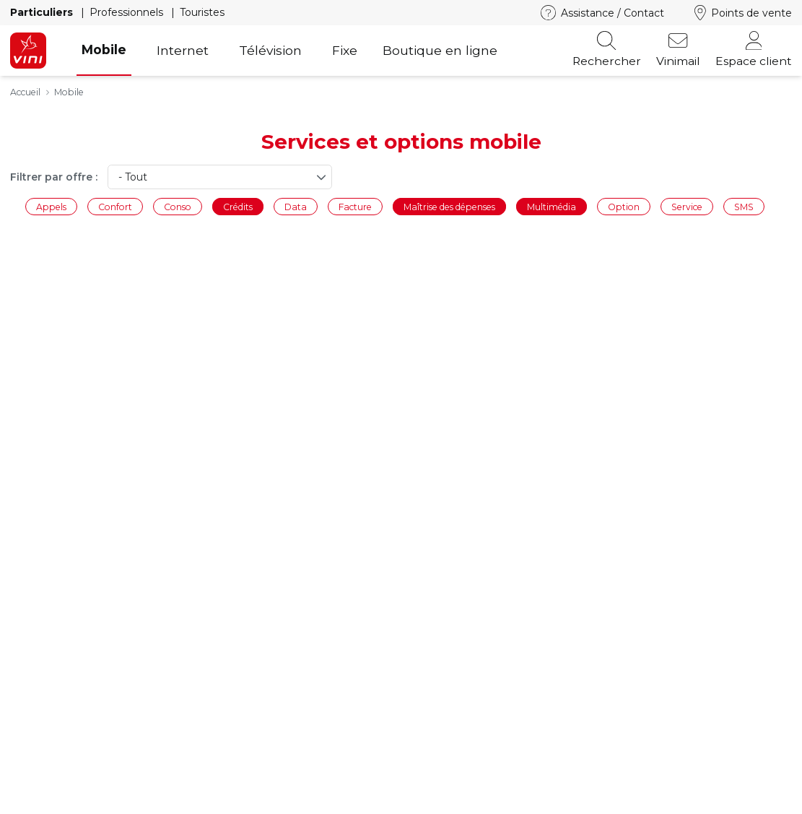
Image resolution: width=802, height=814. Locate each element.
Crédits (238, 206)
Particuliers (43, 12)
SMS (744, 206)
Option (624, 206)
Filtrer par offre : (53, 176)
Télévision (270, 50)
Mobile (104, 49)
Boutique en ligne (440, 50)
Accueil (25, 92)
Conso (177, 206)
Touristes (202, 12)
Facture (355, 206)
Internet (183, 50)
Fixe (344, 50)
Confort (115, 206)
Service (686, 206)
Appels (51, 206)
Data (295, 206)
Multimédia (551, 206)
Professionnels (128, 12)
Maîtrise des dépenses (449, 206)
